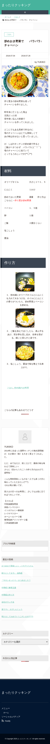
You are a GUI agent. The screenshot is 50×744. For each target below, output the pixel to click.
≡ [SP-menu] (25, 12)
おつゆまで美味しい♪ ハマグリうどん (17, 566)
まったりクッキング (16, 5)
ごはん (10, 388)
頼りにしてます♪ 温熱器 (12, 573)
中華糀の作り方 (8, 595)
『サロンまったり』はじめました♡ (16, 580)
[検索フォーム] (22, 549)
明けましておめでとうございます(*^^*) (17, 616)
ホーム (6, 713)
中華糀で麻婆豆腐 (9, 588)
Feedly (7, 721)
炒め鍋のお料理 (21, 388)
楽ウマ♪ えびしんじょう (12, 609)
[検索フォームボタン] (46, 549)
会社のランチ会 (8, 602)
